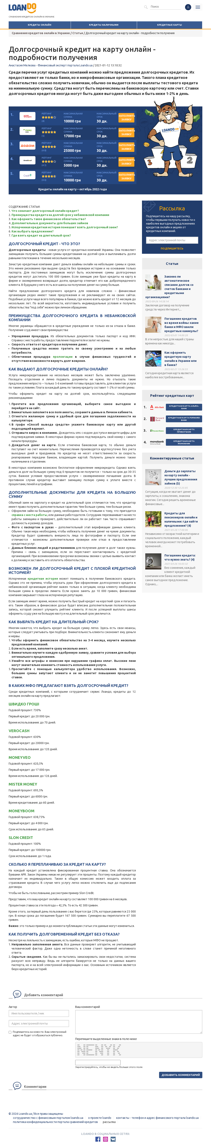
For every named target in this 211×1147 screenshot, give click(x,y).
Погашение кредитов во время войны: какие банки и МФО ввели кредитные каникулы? (181, 325)
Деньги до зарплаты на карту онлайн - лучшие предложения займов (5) (180, 477)
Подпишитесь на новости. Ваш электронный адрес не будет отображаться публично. (37, 1033)
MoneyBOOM (21, 811)
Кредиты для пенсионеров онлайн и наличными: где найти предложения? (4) (181, 519)
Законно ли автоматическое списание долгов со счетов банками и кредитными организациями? (169, 287)
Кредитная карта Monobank (184, 442)
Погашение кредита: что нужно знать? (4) (180, 557)
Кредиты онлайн (39, 25)
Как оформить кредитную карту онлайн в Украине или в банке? (180, 359)
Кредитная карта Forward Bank (184, 419)
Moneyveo (20, 757)
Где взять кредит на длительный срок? (41, 235)
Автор (13, 1007)
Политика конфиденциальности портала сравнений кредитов (55, 1122)
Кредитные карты (169, 25)
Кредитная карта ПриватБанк (184, 430)
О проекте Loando (99, 1117)
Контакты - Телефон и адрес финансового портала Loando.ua (157, 1117)
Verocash (19, 731)
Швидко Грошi (24, 704)
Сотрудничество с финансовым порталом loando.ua (48, 1117)
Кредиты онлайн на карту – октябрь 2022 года (72, 189)
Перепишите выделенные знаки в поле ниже (106, 1039)
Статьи (172, 263)
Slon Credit (21, 837)
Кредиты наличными (103, 25)
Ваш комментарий (87, 1007)
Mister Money (23, 784)
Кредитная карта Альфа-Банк (184, 407)
